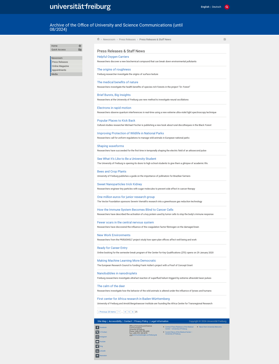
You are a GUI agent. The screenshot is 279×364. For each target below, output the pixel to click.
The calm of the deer (111, 286)
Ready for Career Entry (112, 248)
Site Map (102, 321)
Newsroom (109, 39)
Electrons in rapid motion (114, 108)
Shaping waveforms (110, 146)
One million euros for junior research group (126, 197)
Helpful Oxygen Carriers (113, 56)
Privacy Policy (141, 321)
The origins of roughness (114, 69)
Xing (101, 346)
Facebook (103, 327)
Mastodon (103, 355)
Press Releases (127, 39)
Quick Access (59, 49)
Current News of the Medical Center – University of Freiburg (178, 333)
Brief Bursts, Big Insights (114, 95)
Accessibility (115, 321)
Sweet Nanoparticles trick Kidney (119, 184)
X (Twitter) (103, 332)
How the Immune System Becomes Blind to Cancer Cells (135, 209)
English (205, 6)
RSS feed (224, 39)
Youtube (102, 341)
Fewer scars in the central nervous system (125, 222)
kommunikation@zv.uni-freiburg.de (144, 335)
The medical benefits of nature (117, 82)
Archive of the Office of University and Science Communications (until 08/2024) (116, 27)
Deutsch (216, 6)
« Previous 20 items (107, 312)
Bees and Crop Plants (111, 171)
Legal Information (159, 321)
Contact (128, 321)
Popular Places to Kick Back (116, 120)
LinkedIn (103, 351)
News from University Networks (210, 327)
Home (98, 39)
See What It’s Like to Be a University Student (126, 158)
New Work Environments (113, 235)
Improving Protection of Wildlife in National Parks (130, 133)
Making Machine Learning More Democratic (126, 260)
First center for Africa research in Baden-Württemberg (133, 299)
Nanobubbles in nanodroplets (117, 273)
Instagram (103, 337)
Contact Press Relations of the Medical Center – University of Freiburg (179, 328)
